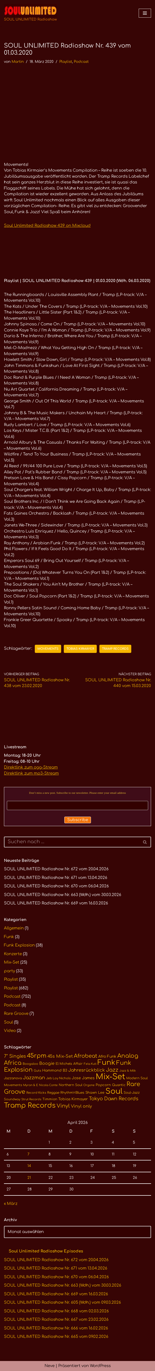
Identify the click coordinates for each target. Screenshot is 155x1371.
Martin (18, 62)
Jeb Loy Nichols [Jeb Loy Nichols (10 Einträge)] (58, 1078)
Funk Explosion (19, 945)
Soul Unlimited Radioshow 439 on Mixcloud (47, 225)
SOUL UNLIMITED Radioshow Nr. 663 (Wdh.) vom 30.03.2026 (62, 895)
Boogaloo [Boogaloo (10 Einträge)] (30, 1064)
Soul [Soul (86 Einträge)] (114, 1091)
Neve (50, 1366)
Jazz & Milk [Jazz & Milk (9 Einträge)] (127, 1070)
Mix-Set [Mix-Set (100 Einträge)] (110, 1076)
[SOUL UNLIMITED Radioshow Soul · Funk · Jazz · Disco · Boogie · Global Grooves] (30, 13)
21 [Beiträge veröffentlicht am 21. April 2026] (29, 1178)
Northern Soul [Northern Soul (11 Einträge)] (70, 1085)
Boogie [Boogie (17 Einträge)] (47, 1063)
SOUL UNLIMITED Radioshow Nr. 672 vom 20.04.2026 (56, 869)
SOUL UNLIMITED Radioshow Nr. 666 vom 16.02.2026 (56, 1328)
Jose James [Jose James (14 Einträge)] (83, 1078)
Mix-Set (11, 962)
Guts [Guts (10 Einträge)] (37, 1070)
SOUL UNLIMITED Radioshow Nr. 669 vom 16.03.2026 (56, 903)
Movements (48, 649)
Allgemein (14, 928)
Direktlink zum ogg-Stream (31, 767)
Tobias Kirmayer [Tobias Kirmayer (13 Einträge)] (73, 1099)
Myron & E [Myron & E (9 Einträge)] (30, 1085)
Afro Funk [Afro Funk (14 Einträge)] (107, 1056)
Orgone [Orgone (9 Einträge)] (89, 1085)
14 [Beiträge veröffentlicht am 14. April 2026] (29, 1166)
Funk (9, 937)
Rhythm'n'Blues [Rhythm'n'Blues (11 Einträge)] (72, 1092)
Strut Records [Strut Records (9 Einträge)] (31, 1099)
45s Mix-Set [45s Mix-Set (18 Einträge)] (60, 1056)
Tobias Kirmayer (80, 649)
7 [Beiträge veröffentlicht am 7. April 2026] (28, 1154)
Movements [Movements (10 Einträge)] (13, 1085)
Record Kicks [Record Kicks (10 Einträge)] (36, 1092)
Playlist (65, 62)
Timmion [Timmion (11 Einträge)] (49, 1099)
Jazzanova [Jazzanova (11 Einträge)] (13, 1078)
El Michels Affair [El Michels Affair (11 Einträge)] (69, 1064)
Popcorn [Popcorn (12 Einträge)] (103, 1085)
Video (10, 1031)
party (9, 971)
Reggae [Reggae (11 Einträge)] (53, 1092)
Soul (8, 1022)
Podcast (81, 62)
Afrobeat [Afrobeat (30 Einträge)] (85, 1056)
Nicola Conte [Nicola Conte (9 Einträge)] (48, 1085)
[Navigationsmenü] (145, 13)
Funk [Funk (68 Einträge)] (106, 1062)
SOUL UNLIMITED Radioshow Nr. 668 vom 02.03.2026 (56, 1311)
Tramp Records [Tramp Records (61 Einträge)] (30, 1105)
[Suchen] (71, 842)
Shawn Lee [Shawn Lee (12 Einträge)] (94, 1092)
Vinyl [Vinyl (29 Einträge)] (63, 1106)
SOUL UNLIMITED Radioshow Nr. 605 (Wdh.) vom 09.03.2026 (62, 1302)
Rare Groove (16, 1013)
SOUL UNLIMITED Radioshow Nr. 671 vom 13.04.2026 (55, 878)
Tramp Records (115, 649)
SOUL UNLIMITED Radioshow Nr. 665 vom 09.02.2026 (56, 1336)
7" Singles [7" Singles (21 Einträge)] (15, 1056)
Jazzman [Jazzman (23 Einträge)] (34, 1077)
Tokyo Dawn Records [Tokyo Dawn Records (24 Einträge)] (113, 1098)
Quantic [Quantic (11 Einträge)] (118, 1085)
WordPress (100, 1366)
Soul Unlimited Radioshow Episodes (46, 1251)
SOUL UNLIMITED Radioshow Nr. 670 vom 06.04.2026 (56, 886)
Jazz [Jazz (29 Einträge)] (112, 1070)
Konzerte (13, 954)
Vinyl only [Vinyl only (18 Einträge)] (81, 1106)
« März (10, 1203)
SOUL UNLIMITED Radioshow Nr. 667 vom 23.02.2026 (56, 1319)
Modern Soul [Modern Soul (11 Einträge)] (137, 1078)
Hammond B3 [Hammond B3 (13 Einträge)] (54, 1070)
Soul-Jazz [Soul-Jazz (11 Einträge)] (132, 1092)
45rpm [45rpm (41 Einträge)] (36, 1055)
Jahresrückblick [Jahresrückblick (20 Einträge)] (86, 1070)
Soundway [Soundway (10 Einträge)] (12, 1099)
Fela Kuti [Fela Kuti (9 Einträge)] (90, 1063)
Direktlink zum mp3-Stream (31, 773)
